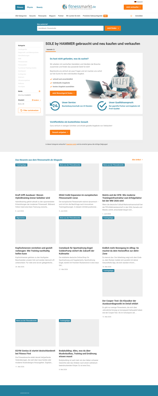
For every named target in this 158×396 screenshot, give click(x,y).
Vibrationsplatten (24, 80)
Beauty (40, 7)
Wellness (21, 83)
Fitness (20, 7)
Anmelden (139, 16)
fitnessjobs (42, 16)
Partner (61, 16)
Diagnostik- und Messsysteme (28, 52)
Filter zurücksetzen (29, 110)
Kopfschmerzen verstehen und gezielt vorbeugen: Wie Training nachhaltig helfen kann (33, 251)
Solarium (21, 77)
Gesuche (32, 16)
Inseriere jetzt (71, 144)
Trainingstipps (21, 165)
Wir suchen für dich (73, 16)
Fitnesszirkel (22, 65)
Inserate (51, 49)
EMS (19, 58)
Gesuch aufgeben (59, 132)
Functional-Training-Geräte (27, 68)
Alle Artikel (136, 160)
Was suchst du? (42, 24)
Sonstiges (21, 86)
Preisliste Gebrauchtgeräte (95, 16)
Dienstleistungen (23, 55)
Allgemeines (20, 218)
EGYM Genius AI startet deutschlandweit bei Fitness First (35, 352)
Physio (30, 7)
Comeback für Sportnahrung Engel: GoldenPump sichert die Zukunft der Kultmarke (76, 251)
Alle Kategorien (21, 16)
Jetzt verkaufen (132, 7)
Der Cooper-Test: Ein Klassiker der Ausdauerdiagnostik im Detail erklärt (120, 302)
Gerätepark (22, 71)
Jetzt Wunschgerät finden (62, 93)
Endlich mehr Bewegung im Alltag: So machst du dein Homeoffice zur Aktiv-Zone (120, 251)
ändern (36, 100)
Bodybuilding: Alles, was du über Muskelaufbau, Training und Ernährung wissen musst (78, 353)
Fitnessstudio (22, 62)
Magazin (52, 16)
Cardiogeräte (22, 49)
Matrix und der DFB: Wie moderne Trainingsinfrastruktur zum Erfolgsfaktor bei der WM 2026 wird (122, 198)
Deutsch (138, 2)
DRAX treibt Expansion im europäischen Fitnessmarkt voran (78, 196)
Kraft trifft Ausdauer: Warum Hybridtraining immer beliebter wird (32, 196)
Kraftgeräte (22, 74)
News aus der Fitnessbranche (70, 165)
